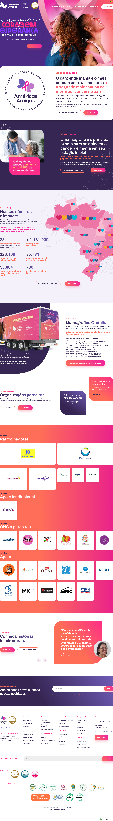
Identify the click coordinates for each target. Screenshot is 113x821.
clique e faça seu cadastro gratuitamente (85, 363)
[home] (20, 5)
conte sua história (28, 649)
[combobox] (105, 819)
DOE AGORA (34, 46)
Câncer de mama (58, 6)
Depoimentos (94, 6)
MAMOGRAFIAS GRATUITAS (12, 46)
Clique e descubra (79, 695)
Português (104, 819)
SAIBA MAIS (7, 407)
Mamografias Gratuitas (76, 6)
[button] (39, 661)
